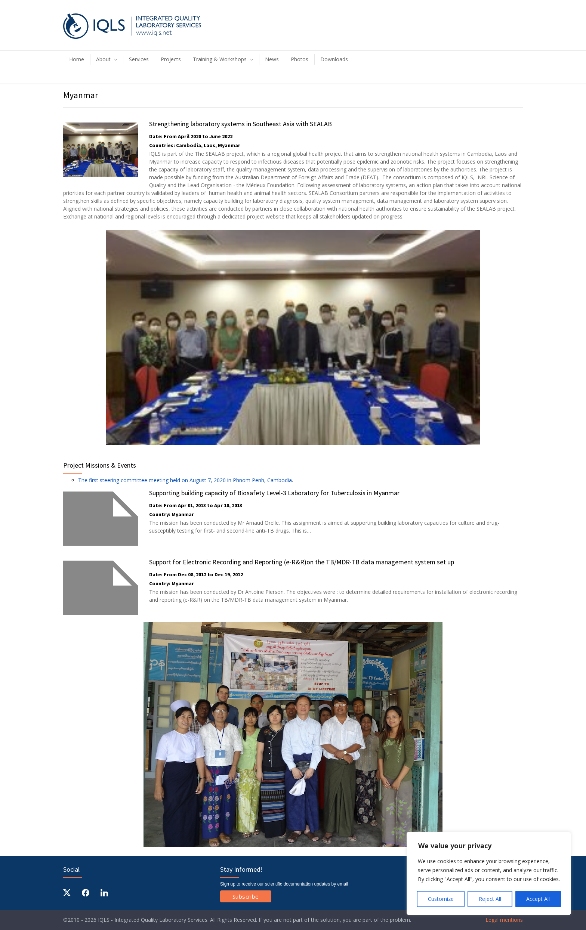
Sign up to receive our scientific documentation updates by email (284, 884)
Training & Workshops (220, 59)
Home (76, 59)
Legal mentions (503, 919)
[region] (489, 873)
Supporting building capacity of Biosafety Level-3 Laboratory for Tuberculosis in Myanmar (274, 493)
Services (139, 59)
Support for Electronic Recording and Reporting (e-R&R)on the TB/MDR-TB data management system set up (301, 562)
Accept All (538, 898)
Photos (299, 59)
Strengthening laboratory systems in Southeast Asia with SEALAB (240, 124)
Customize (441, 898)
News (272, 59)
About (103, 59)
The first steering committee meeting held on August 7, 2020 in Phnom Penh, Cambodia (185, 480)
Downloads (334, 59)
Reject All (490, 898)
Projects (171, 59)
